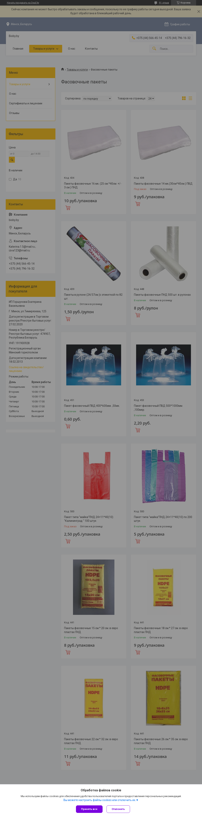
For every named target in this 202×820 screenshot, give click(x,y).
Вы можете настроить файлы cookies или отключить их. (100, 800)
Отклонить (118, 809)
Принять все (89, 809)
